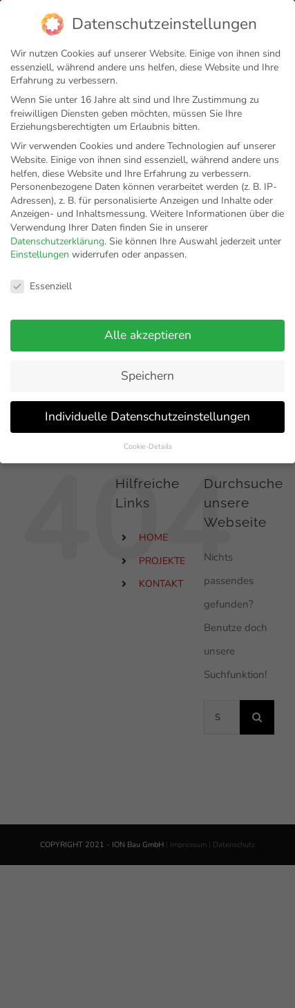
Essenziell (41, 280)
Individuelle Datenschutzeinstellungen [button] (147, 410)
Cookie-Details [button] (148, 440)
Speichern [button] (147, 369)
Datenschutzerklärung (57, 235)
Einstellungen (39, 248)
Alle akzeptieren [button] (147, 328)
